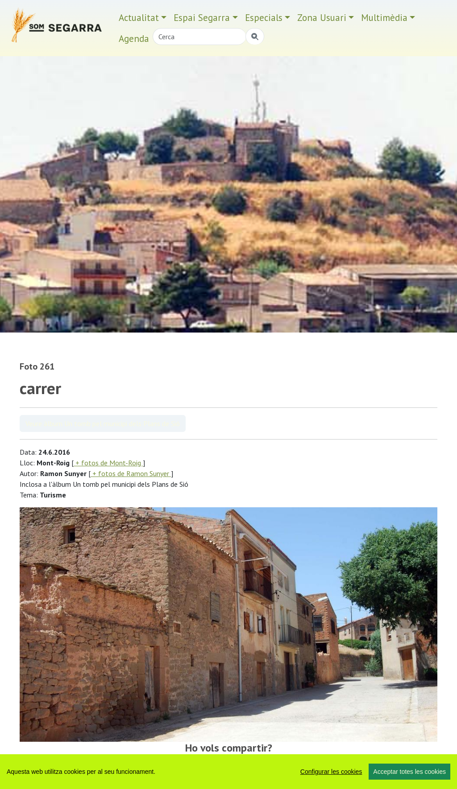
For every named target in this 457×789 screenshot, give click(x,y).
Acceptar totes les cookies (409, 771)
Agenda (134, 39)
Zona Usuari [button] (321, 18)
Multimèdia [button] (384, 18)
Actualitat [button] (139, 18)
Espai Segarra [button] (202, 18)
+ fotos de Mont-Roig (108, 462)
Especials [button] (264, 18)
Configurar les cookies (331, 771)
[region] (228, 771)
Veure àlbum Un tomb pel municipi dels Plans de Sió (102, 423)
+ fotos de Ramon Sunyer (131, 473)
